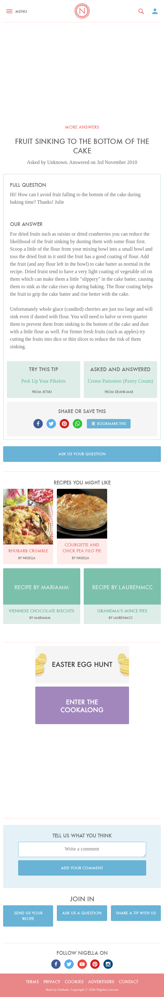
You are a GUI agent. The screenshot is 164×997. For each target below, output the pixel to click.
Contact (128, 981)
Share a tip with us (136, 913)
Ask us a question (82, 913)
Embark (63, 989)
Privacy (51, 981)
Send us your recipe (28, 915)
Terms (32, 981)
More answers (82, 127)
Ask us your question (82, 454)
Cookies (74, 981)
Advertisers (101, 981)
